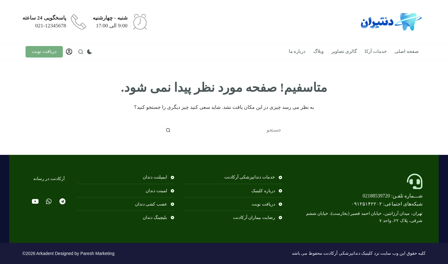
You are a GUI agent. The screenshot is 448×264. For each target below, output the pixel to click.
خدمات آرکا (376, 51)
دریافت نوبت (44, 51)
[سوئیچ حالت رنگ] (89, 51)
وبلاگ (318, 51)
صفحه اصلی (406, 51)
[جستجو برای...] (230, 130)
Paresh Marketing (97, 253)
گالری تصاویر (344, 51)
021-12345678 (50, 26)
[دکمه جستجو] (168, 130)
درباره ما (297, 51)
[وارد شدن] (69, 52)
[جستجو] (80, 51)
